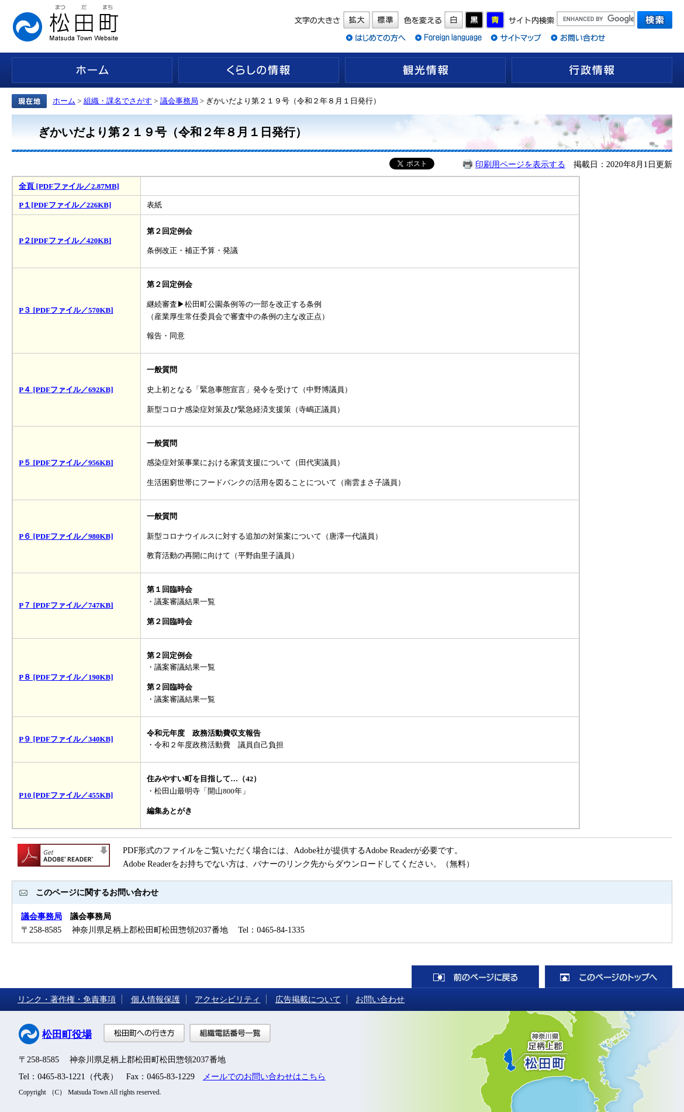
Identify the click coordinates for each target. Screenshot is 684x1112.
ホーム (92, 70)
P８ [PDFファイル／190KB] (66, 677)
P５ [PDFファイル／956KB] (66, 462)
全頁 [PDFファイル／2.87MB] (69, 186)
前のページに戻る (475, 976)
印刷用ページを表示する (520, 164)
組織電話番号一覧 (230, 1033)
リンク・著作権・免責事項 (67, 999)
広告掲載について (308, 999)
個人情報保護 (155, 999)
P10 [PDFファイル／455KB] (66, 795)
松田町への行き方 (144, 1033)
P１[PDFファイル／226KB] (65, 204)
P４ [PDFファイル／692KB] (66, 389)
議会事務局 (179, 100)
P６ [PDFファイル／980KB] (66, 536)
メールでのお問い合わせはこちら (264, 1076)
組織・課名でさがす (118, 100)
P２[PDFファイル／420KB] (65, 240)
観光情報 (425, 70)
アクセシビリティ (227, 999)
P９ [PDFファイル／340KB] (66, 739)
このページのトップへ (608, 976)
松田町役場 (67, 1034)
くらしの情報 (258, 70)
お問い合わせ (380, 999)
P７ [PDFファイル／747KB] (66, 605)
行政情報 (592, 70)
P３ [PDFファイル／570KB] (66, 310)
